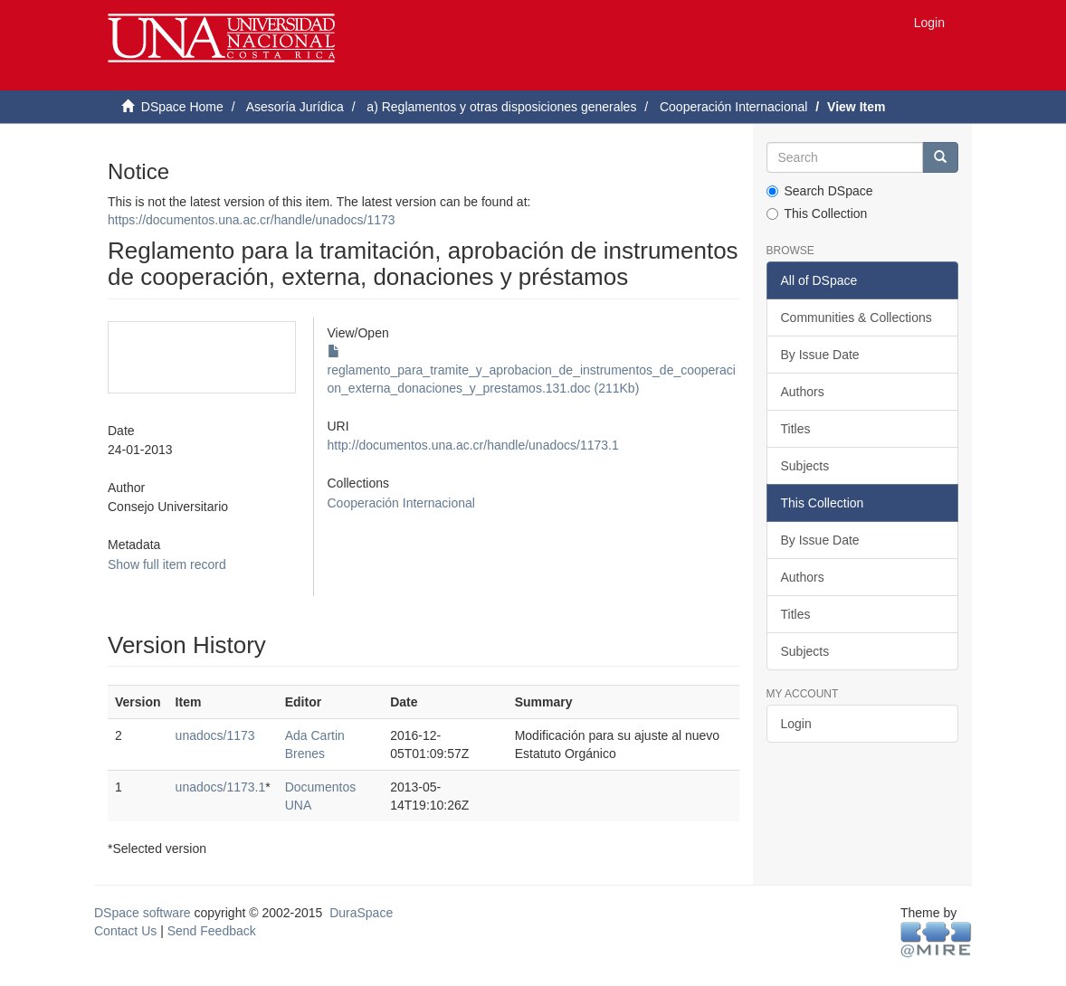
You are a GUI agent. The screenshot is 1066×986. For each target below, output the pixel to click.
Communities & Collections (856, 317)
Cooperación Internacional (733, 107)
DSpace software (142, 912)
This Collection (817, 213)
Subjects (805, 466)
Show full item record (167, 564)
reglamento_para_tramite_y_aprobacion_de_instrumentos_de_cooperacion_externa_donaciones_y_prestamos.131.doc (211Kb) (532, 370)
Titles (796, 429)
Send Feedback (211, 931)
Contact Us (125, 931)
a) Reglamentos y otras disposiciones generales (501, 107)
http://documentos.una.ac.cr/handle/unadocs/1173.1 (473, 445)
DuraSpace (361, 912)
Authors (802, 391)
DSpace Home (182, 107)
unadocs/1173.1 (221, 787)
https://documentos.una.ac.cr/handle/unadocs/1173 (251, 220)
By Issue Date (820, 354)
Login (796, 723)
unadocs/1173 (215, 735)
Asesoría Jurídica (295, 107)
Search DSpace (819, 191)
